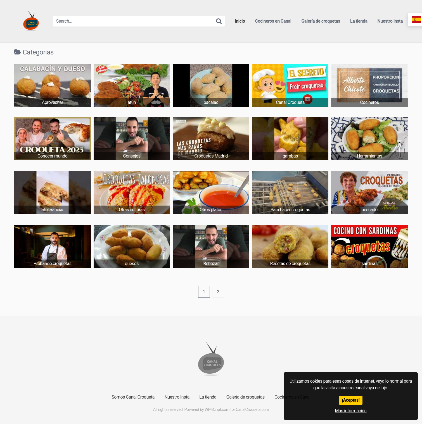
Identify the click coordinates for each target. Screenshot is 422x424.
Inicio (240, 21)
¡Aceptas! (350, 400)
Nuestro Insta (390, 21)
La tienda (359, 21)
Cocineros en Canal (273, 21)
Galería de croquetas (320, 21)
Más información (350, 410)
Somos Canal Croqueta (133, 397)
